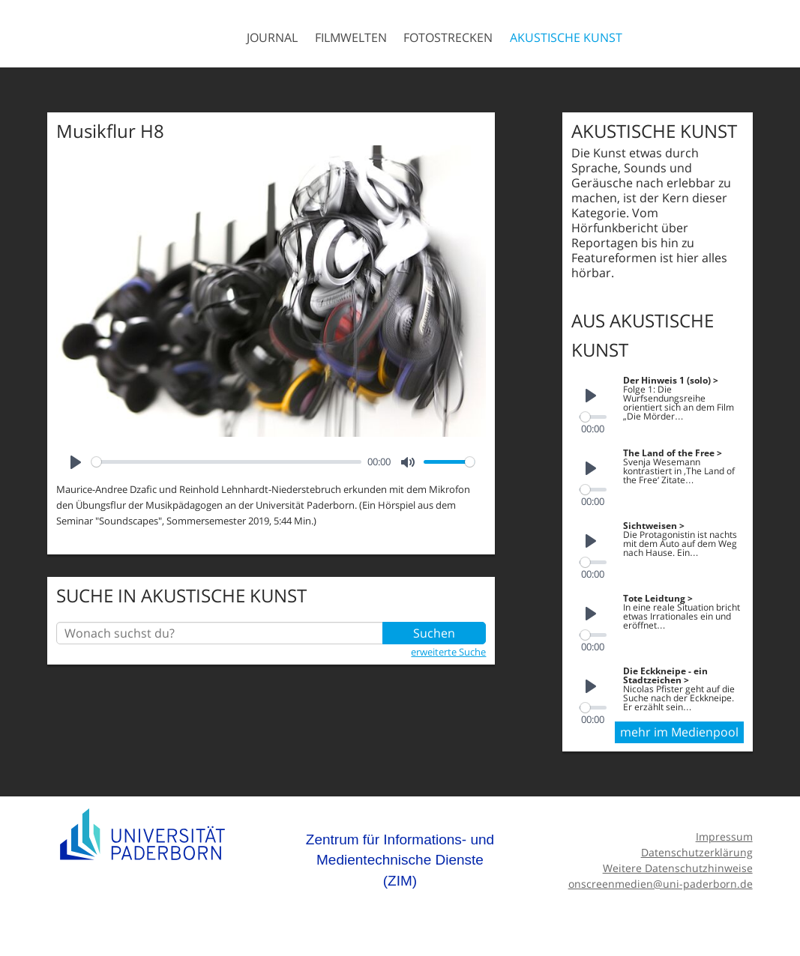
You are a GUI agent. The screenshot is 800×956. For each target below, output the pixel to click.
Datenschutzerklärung (697, 848)
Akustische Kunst (566, 37)
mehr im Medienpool (679, 728)
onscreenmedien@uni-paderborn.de (660, 880)
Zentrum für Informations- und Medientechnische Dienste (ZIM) (400, 856)
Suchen (434, 633)
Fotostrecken (448, 37)
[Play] (76, 462)
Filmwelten (351, 37)
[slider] (226, 462)
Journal (272, 37)
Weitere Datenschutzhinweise (678, 864)
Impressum (724, 833)
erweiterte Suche (448, 652)
